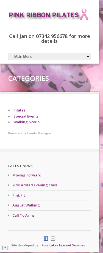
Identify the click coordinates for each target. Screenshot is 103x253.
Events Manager (39, 133)
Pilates (19, 110)
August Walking (26, 205)
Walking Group (26, 121)
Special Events (25, 116)
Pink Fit (18, 195)
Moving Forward (26, 175)
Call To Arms (23, 215)
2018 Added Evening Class (34, 185)
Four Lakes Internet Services (63, 245)
